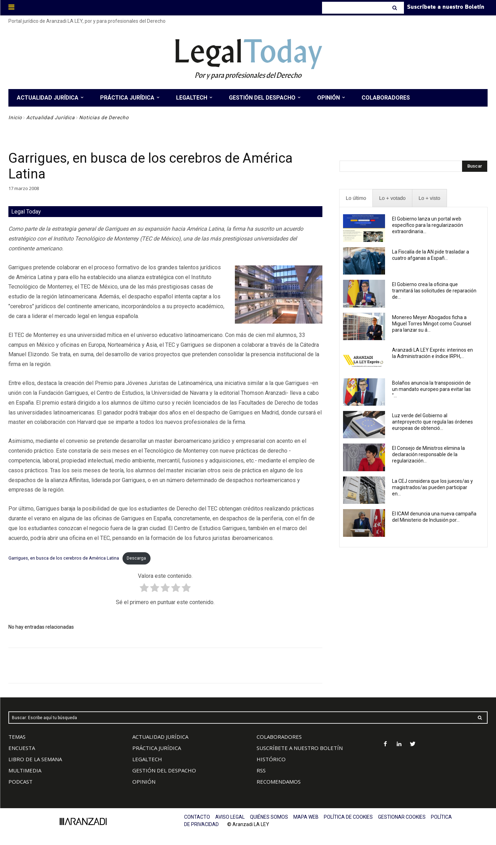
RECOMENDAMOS (279, 781)
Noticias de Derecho (104, 117)
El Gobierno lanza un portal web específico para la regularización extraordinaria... (427, 225)
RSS (261, 770)
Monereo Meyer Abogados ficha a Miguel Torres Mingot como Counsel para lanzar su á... (431, 324)
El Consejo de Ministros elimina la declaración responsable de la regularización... (428, 454)
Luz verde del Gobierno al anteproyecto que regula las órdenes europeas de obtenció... (432, 422)
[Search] (395, 7)
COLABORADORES (279, 736)
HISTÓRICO (271, 759)
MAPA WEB (306, 817)
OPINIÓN (143, 781)
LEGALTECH (147, 759)
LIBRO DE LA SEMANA (35, 759)
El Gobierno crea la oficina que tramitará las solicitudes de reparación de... (434, 291)
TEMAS (17, 736)
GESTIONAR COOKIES (402, 817)
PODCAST (20, 781)
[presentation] (356, 198)
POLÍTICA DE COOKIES (348, 817)
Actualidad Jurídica (50, 117)
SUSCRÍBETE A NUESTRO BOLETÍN (300, 747)
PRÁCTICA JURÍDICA (156, 747)
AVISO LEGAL (230, 817)
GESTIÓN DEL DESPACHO (164, 770)
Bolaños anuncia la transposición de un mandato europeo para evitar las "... (431, 389)
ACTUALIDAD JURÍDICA (160, 736)
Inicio (15, 117)
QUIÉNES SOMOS (269, 817)
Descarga (136, 558)
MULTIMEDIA (24, 770)
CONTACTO (197, 817)
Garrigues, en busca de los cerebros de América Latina (63, 558)
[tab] (356, 198)
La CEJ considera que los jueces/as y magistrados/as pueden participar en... (432, 487)
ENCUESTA (21, 747)
